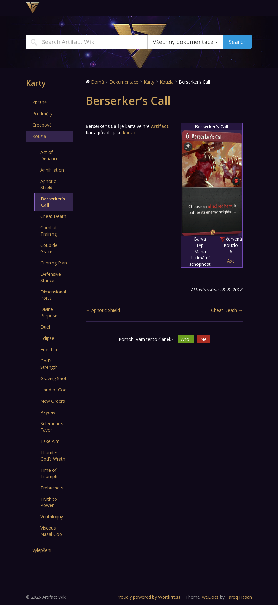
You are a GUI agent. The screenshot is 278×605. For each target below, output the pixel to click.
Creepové (42, 125)
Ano (185, 339)
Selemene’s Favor (51, 427)
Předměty (42, 114)
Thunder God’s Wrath (52, 456)
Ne (203, 339)
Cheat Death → (227, 310)
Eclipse (47, 338)
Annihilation (52, 170)
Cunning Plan (53, 263)
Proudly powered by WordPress (148, 597)
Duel (45, 327)
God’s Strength (49, 364)
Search (237, 42)
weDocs (210, 597)
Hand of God (53, 390)
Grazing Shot (53, 378)
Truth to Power (48, 502)
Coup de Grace (48, 248)
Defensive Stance (50, 277)
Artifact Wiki (65, 8)
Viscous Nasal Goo (51, 531)
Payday (47, 412)
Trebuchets (51, 488)
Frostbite (49, 349)
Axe (231, 261)
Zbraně (39, 102)
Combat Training (48, 231)
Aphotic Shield (48, 184)
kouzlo (129, 132)
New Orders (52, 401)
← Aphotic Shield (103, 310)
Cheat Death (53, 216)
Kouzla (39, 136)
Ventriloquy (51, 517)
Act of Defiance (49, 155)
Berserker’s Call (53, 202)
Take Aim (50, 441)
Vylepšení (41, 550)
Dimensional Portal (53, 295)
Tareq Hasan (239, 597)
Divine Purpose (48, 312)
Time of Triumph (48, 473)
